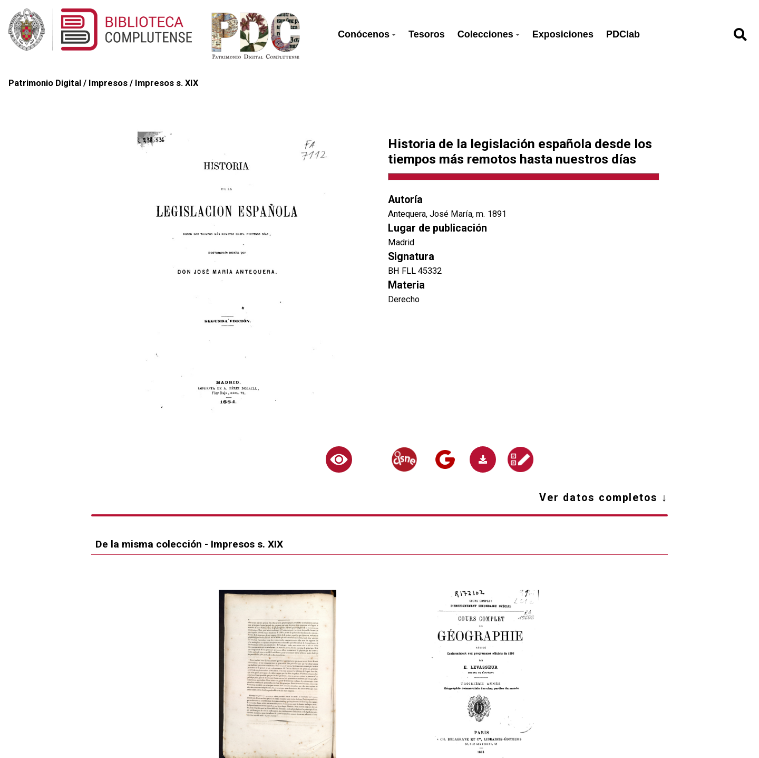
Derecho (404, 299)
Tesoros (426, 34)
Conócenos (367, 34)
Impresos (108, 83)
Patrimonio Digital (44, 83)
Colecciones (489, 34)
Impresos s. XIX (166, 83)
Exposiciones (562, 34)
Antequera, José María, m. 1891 (447, 214)
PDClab (623, 34)
